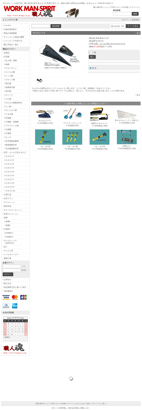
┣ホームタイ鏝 (10, 110)
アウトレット (9, 202)
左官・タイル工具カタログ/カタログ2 (109, 44)
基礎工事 (7, 258)
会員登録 (135, 20)
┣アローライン (10, 68)
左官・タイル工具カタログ (15, 152)
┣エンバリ (8, 95)
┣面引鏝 (7, 83)
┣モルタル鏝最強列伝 (13, 103)
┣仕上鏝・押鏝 (10, 60)
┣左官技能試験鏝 (11, 141)
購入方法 (7, 283)
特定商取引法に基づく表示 (15, 287)
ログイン (126, 20)
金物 (6, 217)
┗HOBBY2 (8, 237)
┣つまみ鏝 (8, 114)
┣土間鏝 (7, 129)
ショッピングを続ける (13, 41)
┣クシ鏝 (7, 106)
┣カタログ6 (9, 175)
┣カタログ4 (9, 168)
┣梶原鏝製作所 (10, 145)
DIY (5, 247)
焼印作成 (7, 206)
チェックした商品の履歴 (14, 37)
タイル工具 (8, 251)
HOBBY (7, 229)
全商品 (6, 53)
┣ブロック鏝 (9, 80)
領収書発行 (8, 291)
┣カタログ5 (9, 172)
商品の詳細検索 (10, 33)
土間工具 (7, 195)
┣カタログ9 (9, 187)
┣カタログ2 (9, 160)
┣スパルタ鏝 (9, 72)
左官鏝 (6, 57)
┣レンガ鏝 (8, 76)
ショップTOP (109, 7)
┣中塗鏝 (7, 133)
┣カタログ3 (9, 164)
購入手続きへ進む (11, 44)
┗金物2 (7, 225)
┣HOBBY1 (8, 233)
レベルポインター (11, 254)
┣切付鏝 (7, 91)
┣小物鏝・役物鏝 (11, 122)
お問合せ (7, 279)
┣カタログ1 (9, 156)
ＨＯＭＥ (7, 25)
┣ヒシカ (7, 137)
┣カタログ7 (9, 179)
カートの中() (122, 7)
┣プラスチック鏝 (11, 126)
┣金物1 (7, 221)
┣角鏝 (6, 64)
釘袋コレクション (11, 214)
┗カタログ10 (9, 191)
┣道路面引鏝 (9, 87)
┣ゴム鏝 (7, 99)
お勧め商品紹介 (10, 29)
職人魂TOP (98, 7)
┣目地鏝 (7, 118)
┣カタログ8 (9, 183)
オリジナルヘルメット (13, 210)
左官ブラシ (8, 198)
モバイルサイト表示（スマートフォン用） (91, 403)
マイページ (134, 7)
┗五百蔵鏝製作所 (11, 148)
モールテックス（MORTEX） (10, 242)
